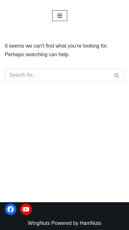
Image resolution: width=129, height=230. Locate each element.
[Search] (57, 75)
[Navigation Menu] (59, 15)
